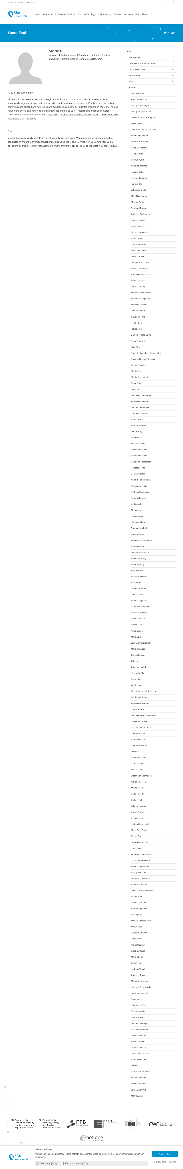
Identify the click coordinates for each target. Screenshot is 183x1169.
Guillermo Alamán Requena (144, 117)
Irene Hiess (136, 437)
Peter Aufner (137, 154)
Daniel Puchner (138, 812)
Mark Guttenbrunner (140, 407)
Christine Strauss (139, 933)
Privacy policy (160, 1162)
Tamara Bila (136, 184)
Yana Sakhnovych (139, 842)
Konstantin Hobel (139, 455)
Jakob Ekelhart (138, 311)
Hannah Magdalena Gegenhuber (146, 353)
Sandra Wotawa (138, 1059)
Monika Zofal (137, 1096)
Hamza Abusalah (139, 99)
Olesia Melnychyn (139, 697)
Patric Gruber (137, 383)
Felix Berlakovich (139, 178)
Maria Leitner (137, 637)
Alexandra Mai (137, 673)
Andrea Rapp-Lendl (140, 824)
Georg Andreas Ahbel (141, 111)
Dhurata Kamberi (139, 528)
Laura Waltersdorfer (140, 993)
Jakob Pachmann (139, 733)
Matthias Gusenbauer (141, 395)
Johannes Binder (139, 190)
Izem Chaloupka (138, 244)
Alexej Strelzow (138, 945)
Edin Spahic (136, 914)
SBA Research (17, 14)
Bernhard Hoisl (138, 474)
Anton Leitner (137, 631)
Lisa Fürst (135, 347)
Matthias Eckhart (139, 305)
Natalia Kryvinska (139, 613)
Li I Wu (134, 1066)
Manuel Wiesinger (139, 1023)
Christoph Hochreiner (141, 462)
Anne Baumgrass (139, 166)
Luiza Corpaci (137, 256)
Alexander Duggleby (140, 299)
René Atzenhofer (139, 148)
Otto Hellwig (136, 431)
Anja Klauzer (137, 570)
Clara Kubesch (138, 619)
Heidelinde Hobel (139, 449)
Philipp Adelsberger (140, 105)
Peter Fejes (136, 323)
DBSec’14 (16, 118)
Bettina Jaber (137, 504)
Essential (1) (45, 1163)
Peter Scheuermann (140, 866)
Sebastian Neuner (139, 721)
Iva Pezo (135, 752)
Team (172, 32)
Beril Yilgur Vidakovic (141, 1072)
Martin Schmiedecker (141, 878)
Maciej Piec (136, 770)
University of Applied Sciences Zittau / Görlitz (84, 145)
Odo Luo (135, 661)
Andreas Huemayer (140, 492)
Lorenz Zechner (138, 1084)
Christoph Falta (138, 317)
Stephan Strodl (138, 951)
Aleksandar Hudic (139, 486)
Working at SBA (131, 14)
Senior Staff (134, 75)
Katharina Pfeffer (139, 758)
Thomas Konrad (138, 588)
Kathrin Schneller (139, 884)
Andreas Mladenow (140, 703)
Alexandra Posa (138, 782)
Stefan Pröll (136, 800)
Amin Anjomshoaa (139, 135)
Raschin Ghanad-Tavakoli (143, 359)
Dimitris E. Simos (139, 902)
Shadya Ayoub (138, 160)
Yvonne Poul (137, 788)
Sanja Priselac (137, 794)
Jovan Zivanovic (138, 1090)
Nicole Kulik (136, 625)
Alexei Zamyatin (138, 1078)
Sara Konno (136, 582)
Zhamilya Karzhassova (141, 540)
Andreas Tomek (138, 969)
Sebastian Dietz (138, 280)
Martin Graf (136, 371)
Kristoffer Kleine (138, 576)
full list (29, 118)
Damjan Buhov (138, 220)
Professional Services (64, 14)
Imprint (172, 1162)
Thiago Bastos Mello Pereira (144, 691)
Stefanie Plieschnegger (142, 776)
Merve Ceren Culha (140, 262)
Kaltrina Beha (137, 172)
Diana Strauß (137, 939)
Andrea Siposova (139, 908)
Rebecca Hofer (138, 468)
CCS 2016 (52, 114)
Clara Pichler (137, 764)
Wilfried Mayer (137, 685)
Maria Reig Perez (139, 830)
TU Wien (80, 141)
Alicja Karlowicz (138, 534)
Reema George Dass (141, 274)
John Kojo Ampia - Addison (143, 129)
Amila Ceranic (137, 238)
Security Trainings (86, 14)
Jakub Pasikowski (139, 745)
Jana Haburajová (139, 413)
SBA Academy (105, 14)
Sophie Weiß (137, 1017)
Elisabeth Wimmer (139, 1029)
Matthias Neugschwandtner (143, 715)
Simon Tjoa (136, 963)
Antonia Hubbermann (141, 480)
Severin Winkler (138, 1041)
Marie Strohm (137, 957)
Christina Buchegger (140, 214)
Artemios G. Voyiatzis (141, 987)
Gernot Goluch (138, 365)
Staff (131, 81)
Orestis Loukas (138, 655)
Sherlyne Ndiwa (138, 709)
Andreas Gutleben (139, 401)
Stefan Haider (137, 419)
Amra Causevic (138, 226)
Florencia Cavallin (139, 232)
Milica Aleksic (137, 123)
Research (47, 14)
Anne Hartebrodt (138, 425)
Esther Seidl (136, 896)
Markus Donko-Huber (141, 293)
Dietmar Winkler (138, 1035)
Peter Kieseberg (138, 558)
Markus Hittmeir (138, 443)
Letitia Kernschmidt (140, 552)
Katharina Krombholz (141, 607)
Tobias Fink (136, 329)
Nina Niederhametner (141, 727)
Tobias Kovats (137, 594)
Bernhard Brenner (139, 208)
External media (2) (73, 1163)
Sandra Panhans (139, 739)
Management (135, 57)
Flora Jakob (136, 510)
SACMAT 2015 (91, 114)
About (144, 14)
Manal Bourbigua (139, 196)
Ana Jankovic (137, 516)
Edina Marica (137, 679)
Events (117, 14)
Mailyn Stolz (136, 927)
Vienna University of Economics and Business (45, 141)
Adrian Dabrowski (139, 268)
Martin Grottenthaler (140, 377)
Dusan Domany (138, 286)
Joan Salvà (136, 848)
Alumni (132, 87)
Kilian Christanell (139, 250)
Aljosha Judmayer (139, 522)
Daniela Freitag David (141, 335)
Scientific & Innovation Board (142, 63)
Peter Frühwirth (138, 341)
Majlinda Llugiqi (138, 649)
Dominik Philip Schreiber (142, 890)
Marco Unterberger (140, 981)
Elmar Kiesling (137, 564)
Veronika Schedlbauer (141, 854)
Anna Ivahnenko (138, 498)
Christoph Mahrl (138, 667)
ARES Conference (70, 114)
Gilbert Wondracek (139, 1053)
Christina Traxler (138, 975)
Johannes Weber (139, 1005)
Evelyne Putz (137, 818)
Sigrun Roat (136, 836)
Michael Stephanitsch (141, 921)
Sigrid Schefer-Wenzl (141, 860)
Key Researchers (137, 69)
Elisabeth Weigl (138, 1011)
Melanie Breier (138, 202)
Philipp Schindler (139, 872)
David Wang (136, 999)
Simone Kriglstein (139, 600)
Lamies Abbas (137, 93)
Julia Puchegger (138, 806)
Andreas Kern (137, 546)
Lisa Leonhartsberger (141, 643)
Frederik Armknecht (140, 141)
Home (37, 14)
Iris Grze (135, 389)
